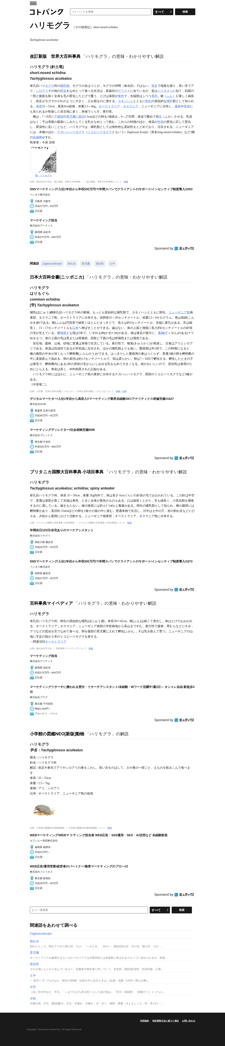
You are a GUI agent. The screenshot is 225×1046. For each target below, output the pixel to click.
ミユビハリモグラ (100, 132)
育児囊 (70, 116)
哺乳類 (64, 85)
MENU (33, 3)
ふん (170, 96)
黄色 (121, 96)
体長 (39, 106)
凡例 (124, 391)
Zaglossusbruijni (52, 263)
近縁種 (37, 137)
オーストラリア (109, 106)
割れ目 (72, 263)
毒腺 (161, 333)
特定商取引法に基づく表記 (165, 1021)
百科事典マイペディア (51, 603)
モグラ (49, 85)
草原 (187, 106)
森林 (178, 106)
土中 (112, 263)
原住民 (100, 263)
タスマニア (130, 106)
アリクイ (124, 91)
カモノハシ (125, 101)
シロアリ (42, 91)
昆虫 (63, 91)
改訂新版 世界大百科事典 (55, 56)
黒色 (154, 96)
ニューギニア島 (179, 312)
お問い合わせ (188, 1021)
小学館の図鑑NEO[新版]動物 (57, 733)
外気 (160, 122)
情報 (126, 181)
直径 (81, 116)
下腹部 (58, 116)
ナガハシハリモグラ (71, 132)
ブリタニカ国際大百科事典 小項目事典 (67, 471)
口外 (75, 328)
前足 (154, 85)
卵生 (148, 101)
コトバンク (46, 11)
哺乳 (170, 101)
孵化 (159, 116)
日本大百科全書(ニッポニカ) (57, 277)
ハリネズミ (165, 91)
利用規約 (144, 1021)
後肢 (63, 333)
